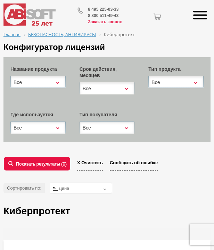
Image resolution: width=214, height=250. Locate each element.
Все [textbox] (18, 82)
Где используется (31, 114)
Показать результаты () (41, 163)
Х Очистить (90, 162)
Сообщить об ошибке (134, 162)
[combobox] (38, 82)
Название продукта (33, 69)
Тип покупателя (98, 114)
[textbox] (81, 188)
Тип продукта (164, 69)
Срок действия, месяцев (98, 72)
